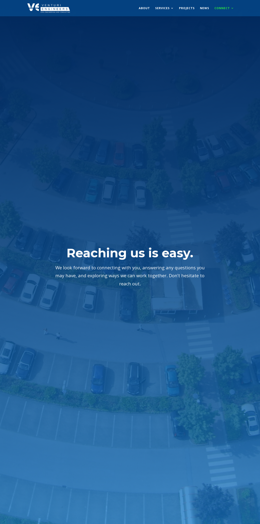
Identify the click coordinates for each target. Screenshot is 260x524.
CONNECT (222, 8)
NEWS (204, 8)
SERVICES (162, 8)
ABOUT (144, 8)
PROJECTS (187, 8)
